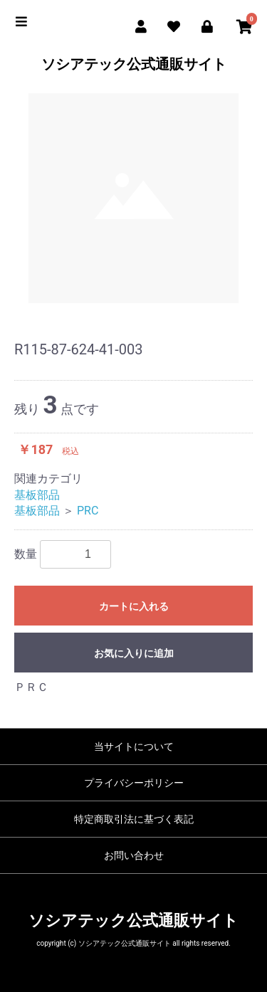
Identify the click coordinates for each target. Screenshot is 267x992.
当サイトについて (134, 746)
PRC (87, 510)
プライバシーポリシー (134, 782)
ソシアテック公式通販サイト (133, 64)
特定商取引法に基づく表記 (134, 819)
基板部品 (37, 495)
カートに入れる (134, 606)
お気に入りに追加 (134, 653)
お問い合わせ (134, 855)
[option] (133, 198)
